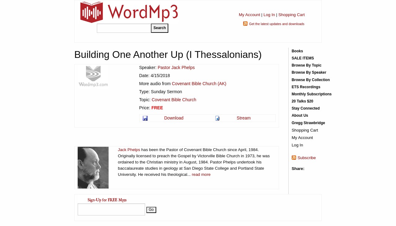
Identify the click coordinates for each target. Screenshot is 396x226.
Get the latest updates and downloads (276, 24)
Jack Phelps (129, 149)
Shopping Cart (291, 14)
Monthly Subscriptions (312, 94)
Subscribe (307, 157)
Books (297, 51)
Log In (269, 14)
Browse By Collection (311, 80)
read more (201, 174)
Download (173, 117)
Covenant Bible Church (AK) (199, 83)
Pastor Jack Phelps (176, 67)
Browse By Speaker (309, 72)
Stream (244, 117)
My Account (249, 14)
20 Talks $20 (302, 101)
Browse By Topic (306, 65)
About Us (300, 115)
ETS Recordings (306, 87)
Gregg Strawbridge (308, 123)
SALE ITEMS (303, 58)
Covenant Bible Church (174, 99)
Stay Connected (306, 108)
